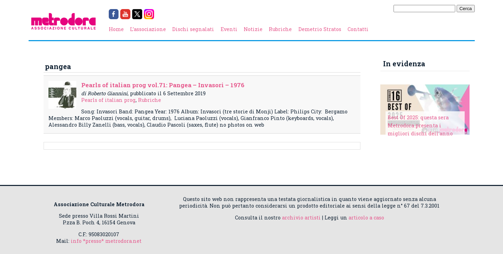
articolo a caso (366, 217)
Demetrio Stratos (319, 29)
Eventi (229, 29)
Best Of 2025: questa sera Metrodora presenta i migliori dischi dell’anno (420, 125)
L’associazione (148, 29)
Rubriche (280, 29)
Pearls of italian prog (108, 100)
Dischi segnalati (193, 29)
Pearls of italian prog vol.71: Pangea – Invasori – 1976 (162, 85)
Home (116, 29)
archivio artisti (301, 217)
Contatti (358, 29)
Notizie (253, 29)
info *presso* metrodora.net (106, 241)
